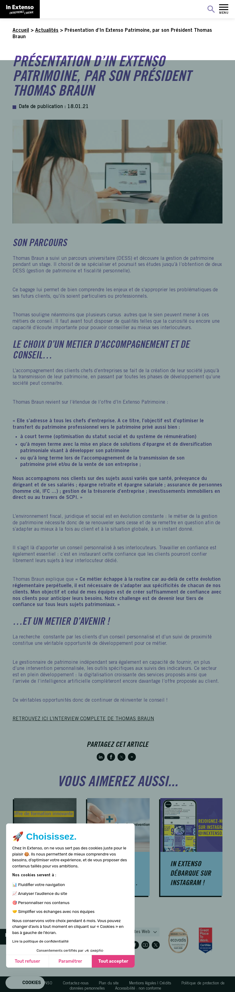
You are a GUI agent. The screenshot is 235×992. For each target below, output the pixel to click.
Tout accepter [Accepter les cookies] (113, 961)
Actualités (46, 30)
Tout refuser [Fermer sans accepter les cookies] (27, 961)
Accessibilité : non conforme (138, 989)
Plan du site (109, 984)
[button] (25, 982)
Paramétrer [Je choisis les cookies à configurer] (70, 961)
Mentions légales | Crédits (150, 984)
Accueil (21, 30)
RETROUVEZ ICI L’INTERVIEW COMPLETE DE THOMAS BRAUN (83, 719)
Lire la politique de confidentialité (40, 941)
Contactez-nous (75, 984)
